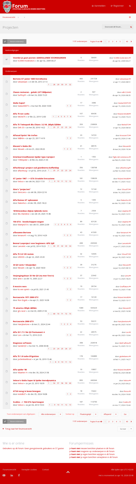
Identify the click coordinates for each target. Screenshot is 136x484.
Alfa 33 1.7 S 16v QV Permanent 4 (28, 332)
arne (20, 278)
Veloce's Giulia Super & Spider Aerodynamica (34, 380)
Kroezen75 (124, 135)
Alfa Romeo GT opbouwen (25, 200)
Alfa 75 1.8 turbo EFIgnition (26, 356)
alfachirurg (22, 170)
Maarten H (22, 372)
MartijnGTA (23, 224)
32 (70, 84)
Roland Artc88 (123, 114)
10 (58, 181)
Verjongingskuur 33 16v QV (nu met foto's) (33, 275)
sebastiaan (22, 81)
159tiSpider (23, 160)
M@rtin (21, 138)
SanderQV (22, 346)
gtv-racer (22, 311)
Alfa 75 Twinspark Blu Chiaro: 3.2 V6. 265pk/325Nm (37, 124)
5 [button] (120, 41)
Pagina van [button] (96, 41)
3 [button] (112, 41)
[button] (131, 41)
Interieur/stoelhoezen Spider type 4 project (34, 157)
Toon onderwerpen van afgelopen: (35, 414)
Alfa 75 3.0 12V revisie (23, 254)
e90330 (21, 257)
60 (70, 383)
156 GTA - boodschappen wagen (28, 221)
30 (62, 84)
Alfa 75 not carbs (21, 113)
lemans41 (22, 235)
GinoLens (22, 192)
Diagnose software (22, 343)
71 (62, 314)
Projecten (10, 27)
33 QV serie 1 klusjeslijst (24, 265)
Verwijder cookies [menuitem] (29, 469)
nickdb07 (22, 394)
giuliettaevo (124, 356)
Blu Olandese (23, 214)
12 (66, 181)
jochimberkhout (24, 359)
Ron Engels (22, 300)
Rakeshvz (22, 203)
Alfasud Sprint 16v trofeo (25, 135)
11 (62, 181)
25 (62, 349)
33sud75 (125, 189)
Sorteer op (82, 414)
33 (66, 246)
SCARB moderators (26, 60)
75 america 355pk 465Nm (25, 308)
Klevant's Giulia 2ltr (22, 146)
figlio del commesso (121, 157)
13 (70, 181)
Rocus (126, 391)
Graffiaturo (124, 286)
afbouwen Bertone (22, 232)
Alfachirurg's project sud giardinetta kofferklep (36, 167)
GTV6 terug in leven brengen (27, 391)
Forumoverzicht (9, 17)
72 (66, 314)
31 (66, 84)
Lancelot (21, 246)
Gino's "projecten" (22, 189)
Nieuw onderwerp (13, 41)
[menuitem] (98, 6)
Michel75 (22, 116)
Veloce (21, 181)
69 (54, 314)
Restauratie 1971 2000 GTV (25, 297)
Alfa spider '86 (20, 369)
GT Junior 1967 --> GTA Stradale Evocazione (33, 178)
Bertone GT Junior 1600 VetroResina (30, 79)
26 (66, 349)
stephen (125, 211)
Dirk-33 (21, 127)
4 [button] (116, 41)
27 (70, 349)
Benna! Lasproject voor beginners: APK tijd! (33, 243)
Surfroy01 (22, 95)
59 (66, 383)
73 (70, 314)
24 (70, 127)
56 (54, 383)
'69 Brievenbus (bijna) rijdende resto (30, 211)
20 (54, 127)
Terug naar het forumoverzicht (18, 428)
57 (58, 383)
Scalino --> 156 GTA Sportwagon (28, 402)
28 (54, 84)
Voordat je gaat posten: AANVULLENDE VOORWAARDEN (39, 58)
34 (70, 246)
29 (58, 84)
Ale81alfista (124, 343)
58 (62, 383)
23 (66, 127)
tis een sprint (23, 289)
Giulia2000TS (23, 106)
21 (58, 127)
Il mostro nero (20, 286)
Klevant (21, 149)
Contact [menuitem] (45, 469)
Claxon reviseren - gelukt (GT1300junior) (32, 92)
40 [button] (127, 41)
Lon (19, 335)
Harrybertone (23, 324)
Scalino (126, 402)
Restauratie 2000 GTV (23, 321)
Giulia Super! (19, 103)
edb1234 (125, 92)
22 (62, 127)
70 (58, 314)
